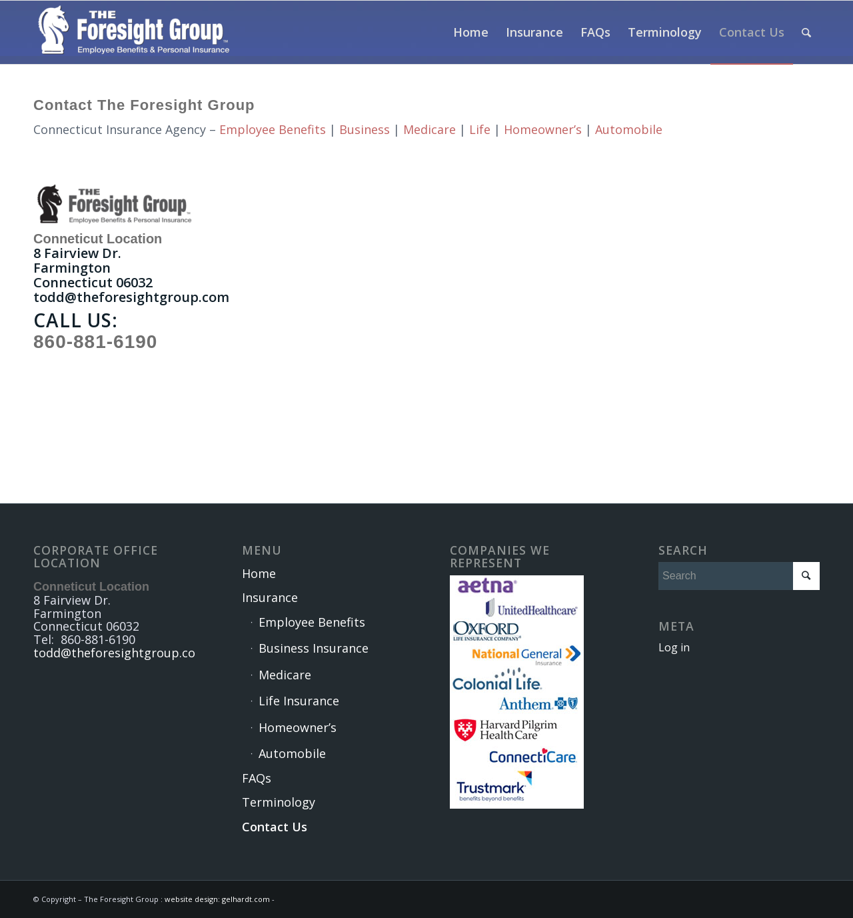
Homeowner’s (543, 129)
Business (364, 129)
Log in (674, 647)
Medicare (429, 129)
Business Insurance (314, 648)
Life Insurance (299, 701)
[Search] (806, 32)
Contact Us (274, 827)
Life (479, 129)
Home (259, 573)
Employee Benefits (272, 129)
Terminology (278, 802)
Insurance (270, 597)
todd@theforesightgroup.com (131, 297)
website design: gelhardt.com (218, 899)
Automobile (628, 129)
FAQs (256, 778)
